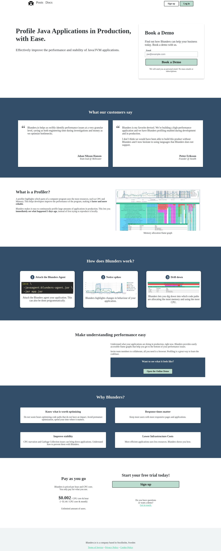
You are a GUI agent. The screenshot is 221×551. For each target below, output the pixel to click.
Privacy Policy (111, 547)
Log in (187, 3)
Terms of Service (95, 547)
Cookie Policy (126, 547)
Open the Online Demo (158, 371)
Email (148, 50)
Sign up (171, 3)
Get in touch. (146, 505)
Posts (39, 2)
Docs (49, 2)
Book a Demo (171, 62)
